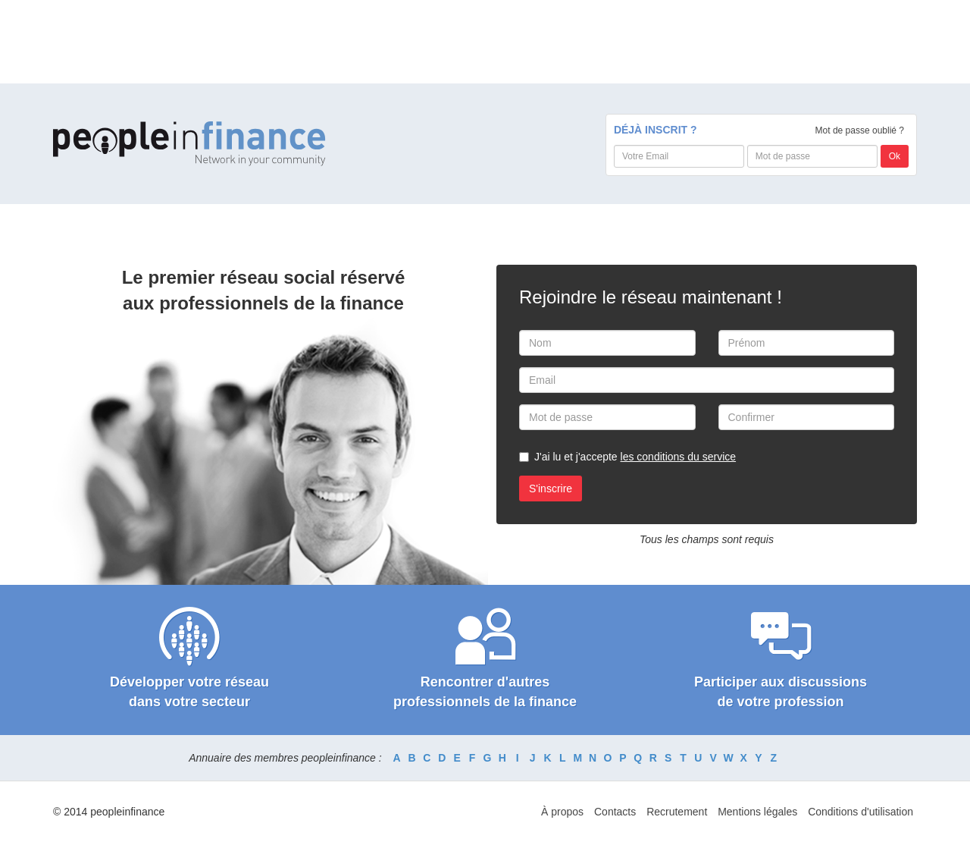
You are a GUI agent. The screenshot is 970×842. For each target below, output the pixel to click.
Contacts (615, 812)
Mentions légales (757, 812)
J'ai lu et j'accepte (635, 457)
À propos (562, 812)
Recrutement (676, 812)
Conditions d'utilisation (860, 812)
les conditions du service (679, 457)
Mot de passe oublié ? (859, 130)
